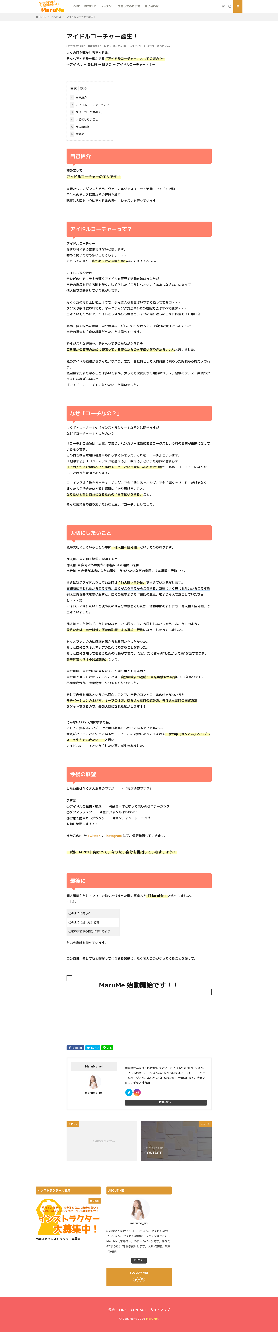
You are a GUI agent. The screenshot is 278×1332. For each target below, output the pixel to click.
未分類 (96, 1200)
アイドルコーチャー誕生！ (81, 16)
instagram (114, 835)
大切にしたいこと (84, 119)
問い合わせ (152, 6)
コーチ (142, 46)
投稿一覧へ (165, 1102)
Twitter (94, 835)
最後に (77, 134)
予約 (111, 1310)
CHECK (138, 1260)
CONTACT (138, 1310)
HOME (75, 6)
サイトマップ (160, 1310)
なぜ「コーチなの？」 (87, 112)
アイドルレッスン (127, 46)
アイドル (111, 46)
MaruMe (152, 1319)
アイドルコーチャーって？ (89, 105)
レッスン (106, 6)
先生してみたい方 (129, 6)
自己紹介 (78, 97)
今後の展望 (80, 127)
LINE (122, 1310)
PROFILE (90, 6)
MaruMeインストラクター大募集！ (60, 1239)
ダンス (151, 46)
